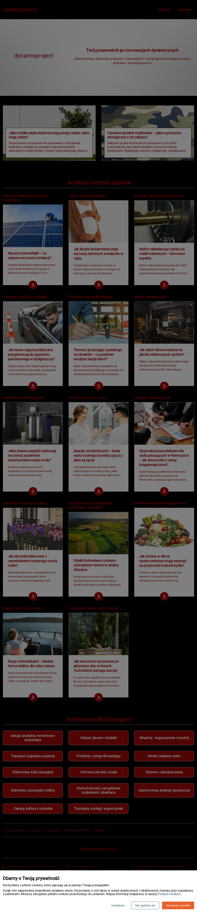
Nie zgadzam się (145, 905)
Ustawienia (117, 905)
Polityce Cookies (169, 894)
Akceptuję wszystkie (178, 905)
